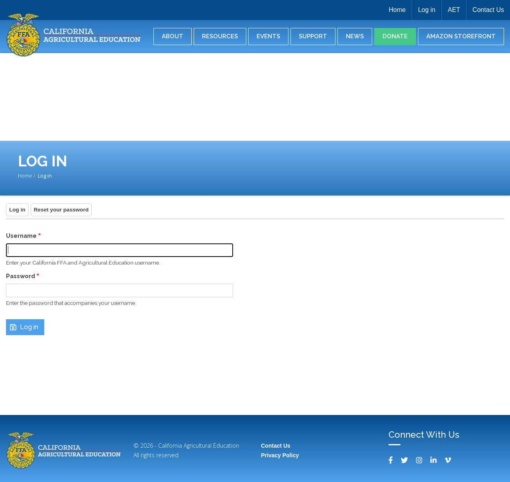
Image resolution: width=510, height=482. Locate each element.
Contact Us (488, 9)
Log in (426, 9)
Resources (220, 36)
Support (313, 36)
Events (268, 36)
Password (20, 276)
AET (454, 9)
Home (397, 9)
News (355, 36)
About (172, 36)
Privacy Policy (280, 455)
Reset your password (61, 210)
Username (21, 235)
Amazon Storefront (461, 36)
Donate (395, 36)
